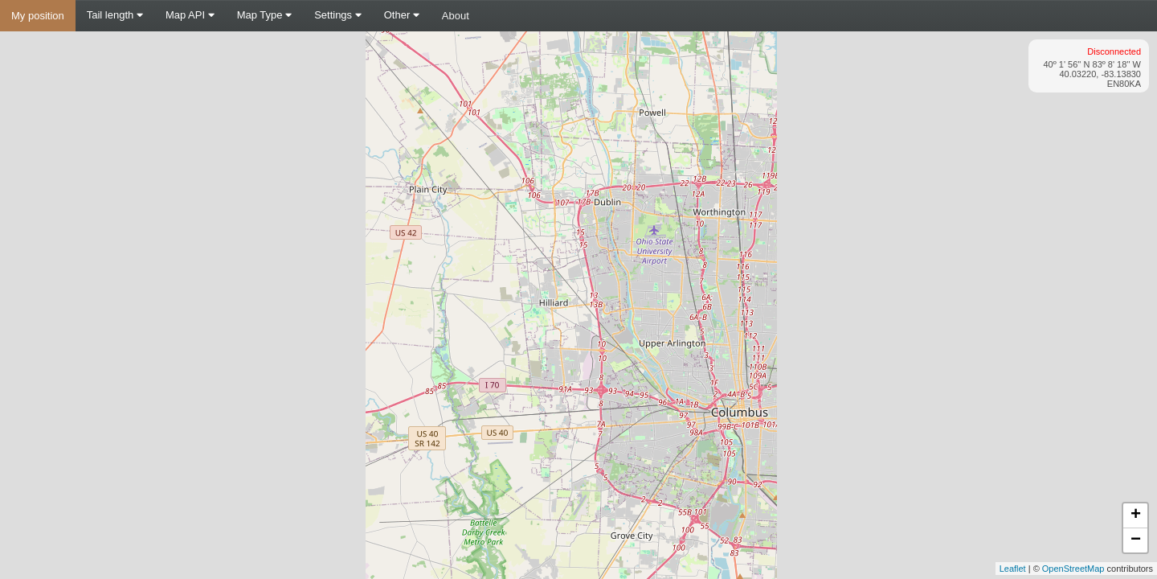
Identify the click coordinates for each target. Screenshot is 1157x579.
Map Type (264, 15)
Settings (338, 15)
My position (37, 16)
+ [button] (1135, 515)
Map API (190, 15)
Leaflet (1013, 568)
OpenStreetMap (1073, 568)
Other (401, 15)
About (455, 16)
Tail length (115, 15)
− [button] (1135, 540)
